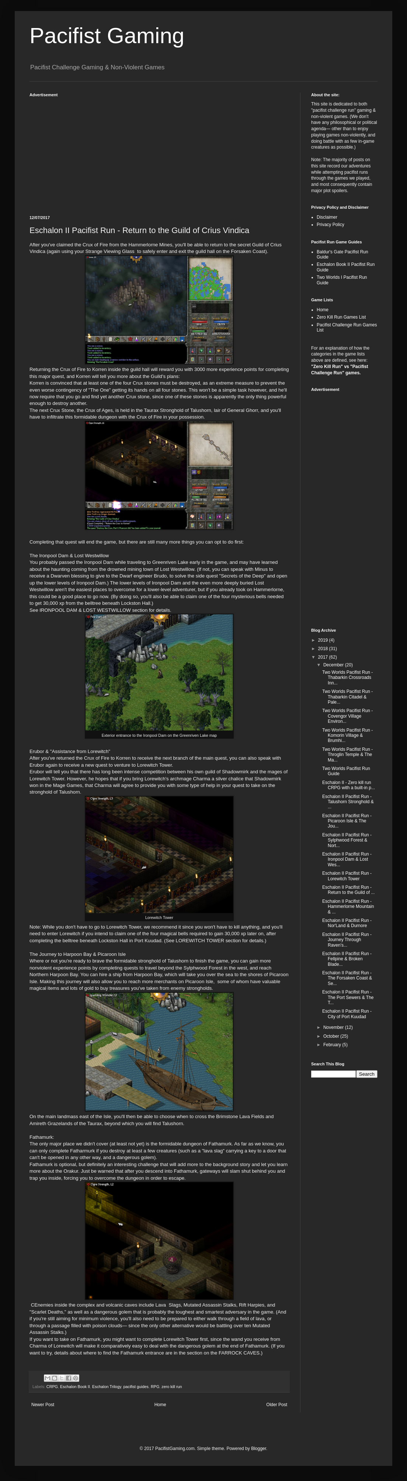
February (332, 1044)
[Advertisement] (159, 152)
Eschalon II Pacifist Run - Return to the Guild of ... (348, 890)
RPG (155, 1386)
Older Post (276, 1404)
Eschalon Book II (75, 1386)
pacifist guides (135, 1386)
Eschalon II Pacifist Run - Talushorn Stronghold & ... (348, 802)
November (334, 1027)
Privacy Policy (330, 224)
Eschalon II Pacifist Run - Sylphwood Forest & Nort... (347, 840)
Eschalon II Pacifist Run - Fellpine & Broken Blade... (347, 959)
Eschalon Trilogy (106, 1386)
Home (160, 1404)
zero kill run (171, 1386)
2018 (323, 648)
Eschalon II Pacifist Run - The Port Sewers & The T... (348, 997)
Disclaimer (327, 217)
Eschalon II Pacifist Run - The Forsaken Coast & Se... (347, 978)
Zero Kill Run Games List (341, 317)
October (331, 1036)
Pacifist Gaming (106, 35)
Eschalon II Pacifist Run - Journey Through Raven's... (347, 940)
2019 (323, 640)
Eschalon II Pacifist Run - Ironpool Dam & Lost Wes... (347, 859)
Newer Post (42, 1404)
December (334, 664)
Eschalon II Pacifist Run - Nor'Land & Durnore (347, 923)
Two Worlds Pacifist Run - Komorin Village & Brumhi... (347, 735)
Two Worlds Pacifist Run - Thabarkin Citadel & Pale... (347, 697)
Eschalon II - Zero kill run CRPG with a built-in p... (348, 785)
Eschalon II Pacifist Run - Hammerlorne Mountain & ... (348, 907)
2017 (323, 657)
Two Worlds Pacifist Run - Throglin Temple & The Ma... (347, 755)
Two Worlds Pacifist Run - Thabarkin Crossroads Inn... (347, 678)
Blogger (258, 1448)
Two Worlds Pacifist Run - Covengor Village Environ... (347, 716)
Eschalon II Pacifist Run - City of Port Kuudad (347, 1014)
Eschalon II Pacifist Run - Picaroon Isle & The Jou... (347, 821)
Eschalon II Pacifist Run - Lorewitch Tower (347, 876)
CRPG (52, 1386)
